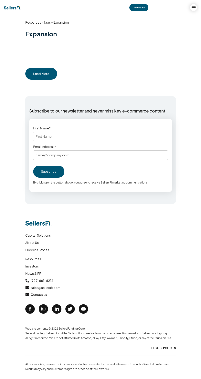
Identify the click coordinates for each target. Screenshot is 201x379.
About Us (32, 243)
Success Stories (37, 250)
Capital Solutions (38, 235)
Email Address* (44, 147)
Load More (41, 74)
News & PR (33, 273)
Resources (33, 22)
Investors (32, 266)
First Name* (42, 128)
